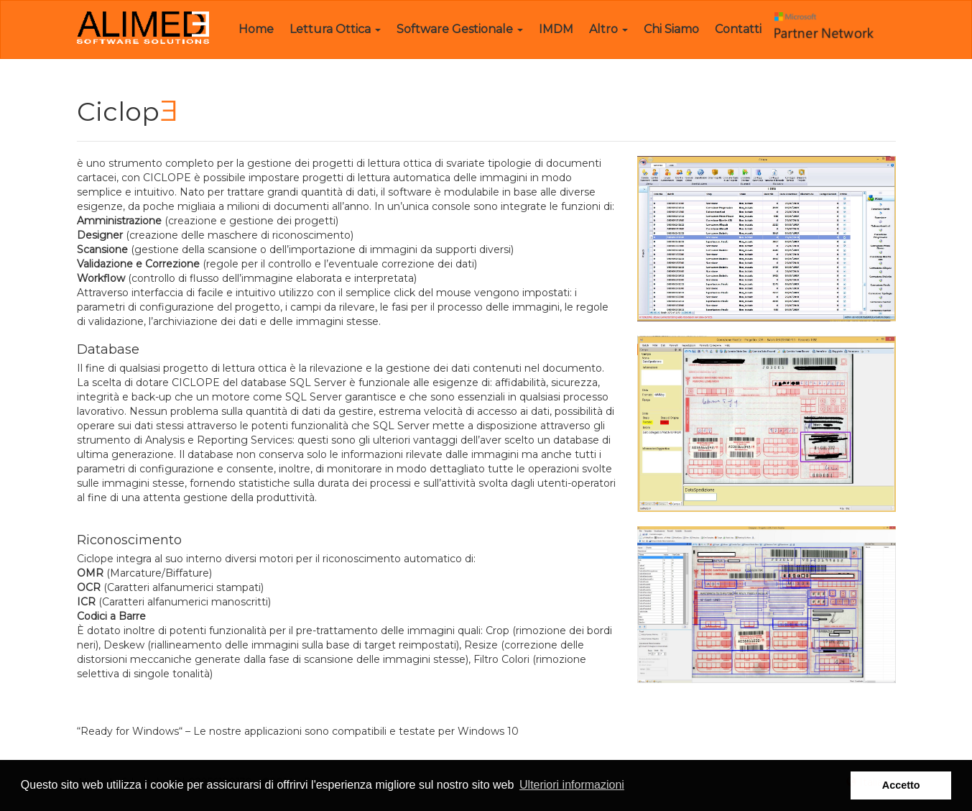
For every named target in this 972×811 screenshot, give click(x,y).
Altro (608, 29)
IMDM (556, 29)
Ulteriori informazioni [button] (571, 785)
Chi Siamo (671, 29)
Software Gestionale (460, 29)
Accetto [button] (901, 785)
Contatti (738, 29)
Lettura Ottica (335, 29)
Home (256, 29)
